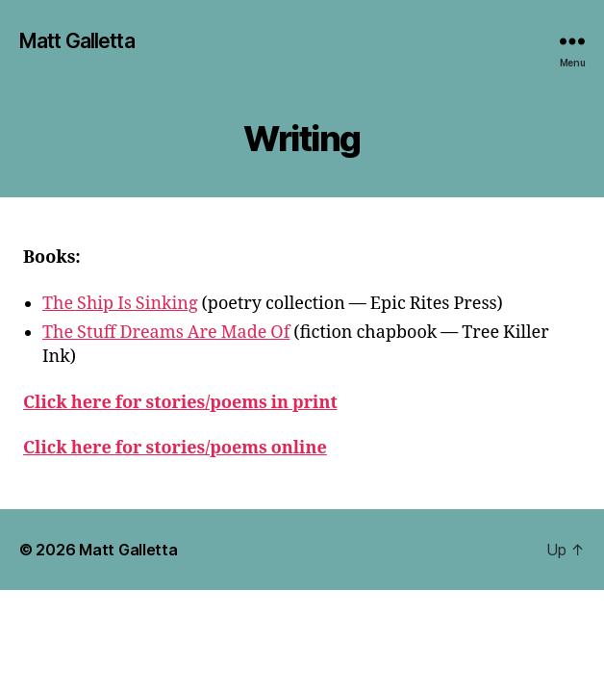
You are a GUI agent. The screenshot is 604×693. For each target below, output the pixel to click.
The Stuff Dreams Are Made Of (165, 332)
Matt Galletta (77, 41)
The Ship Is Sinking (120, 304)
